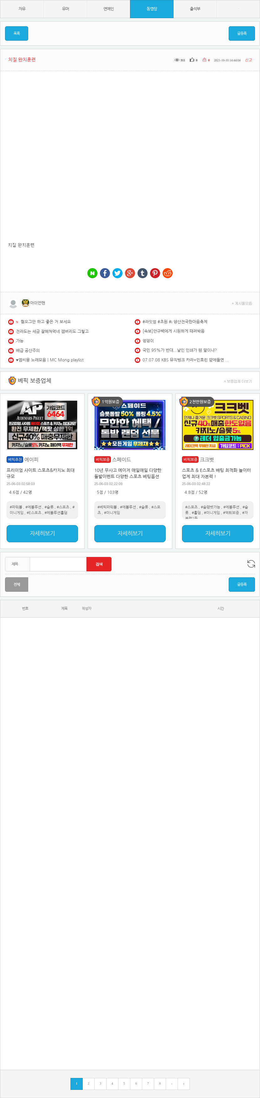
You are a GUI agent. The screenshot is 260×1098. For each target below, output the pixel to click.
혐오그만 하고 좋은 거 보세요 (46, 322)
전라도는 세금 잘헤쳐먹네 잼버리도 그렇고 (52, 331)
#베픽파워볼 (107, 507)
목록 (16, 33)
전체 (16, 584)
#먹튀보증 (231, 513)
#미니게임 (112, 513)
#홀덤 (196, 513)
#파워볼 (16, 507)
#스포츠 (63, 507)
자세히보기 (42, 533)
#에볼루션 (33, 507)
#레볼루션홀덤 (55, 513)
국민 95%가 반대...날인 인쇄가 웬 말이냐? (180, 350)
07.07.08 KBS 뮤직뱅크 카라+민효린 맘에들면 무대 (186, 360)
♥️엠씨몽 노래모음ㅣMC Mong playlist (50, 360)
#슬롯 (49, 507)
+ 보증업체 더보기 (238, 381)
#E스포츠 (34, 513)
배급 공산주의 (28, 351)
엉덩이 (148, 341)
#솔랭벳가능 (210, 507)
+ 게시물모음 (242, 303)
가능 (19, 341)
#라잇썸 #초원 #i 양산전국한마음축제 (175, 322)
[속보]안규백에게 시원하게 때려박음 (174, 331)
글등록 (242, 33)
